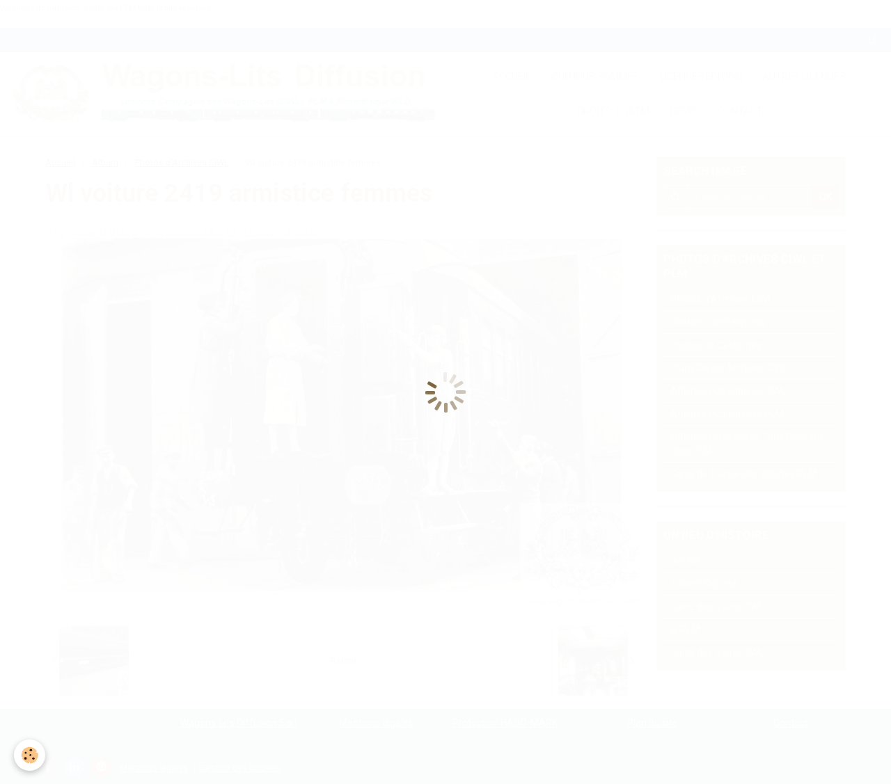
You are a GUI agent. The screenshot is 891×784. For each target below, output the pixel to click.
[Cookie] (29, 755)
